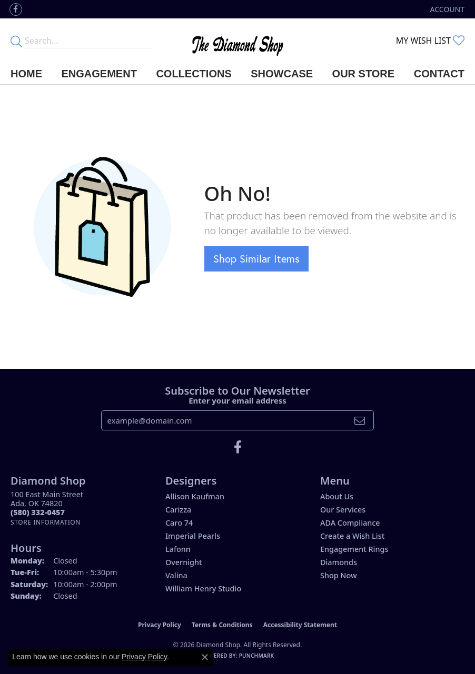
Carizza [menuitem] (178, 510)
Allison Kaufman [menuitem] (194, 496)
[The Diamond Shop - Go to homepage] (237, 40)
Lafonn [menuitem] (178, 549)
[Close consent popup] (205, 657)
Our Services (342, 510)
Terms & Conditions (222, 624)
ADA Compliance (350, 523)
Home (26, 73)
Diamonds (338, 562)
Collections (193, 73)
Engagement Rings (354, 549)
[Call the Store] (38, 512)
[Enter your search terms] (88, 40)
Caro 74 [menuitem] (179, 523)
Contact (439, 73)
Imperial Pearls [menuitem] (192, 536)
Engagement (99, 73)
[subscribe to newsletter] (359, 420)
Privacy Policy (159, 624)
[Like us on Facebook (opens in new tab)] (15, 9)
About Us (336, 496)
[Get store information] (46, 522)
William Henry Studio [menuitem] (203, 588)
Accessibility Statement (300, 624)
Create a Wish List (352, 536)
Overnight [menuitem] (183, 562)
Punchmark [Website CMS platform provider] (256, 655)
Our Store (363, 73)
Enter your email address (237, 400)
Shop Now (338, 575)
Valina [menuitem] (176, 575)
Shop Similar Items (256, 259)
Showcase (282, 73)
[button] (446, 9)
